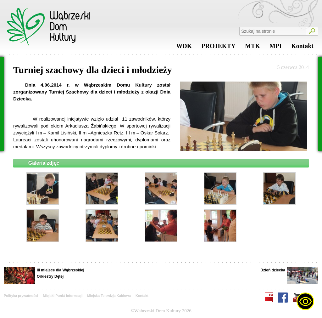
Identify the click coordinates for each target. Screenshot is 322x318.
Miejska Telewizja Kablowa (109, 296)
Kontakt (302, 48)
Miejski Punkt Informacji (62, 296)
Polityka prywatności (21, 296)
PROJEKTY (218, 48)
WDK (184, 48)
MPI (275, 48)
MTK (252, 48)
